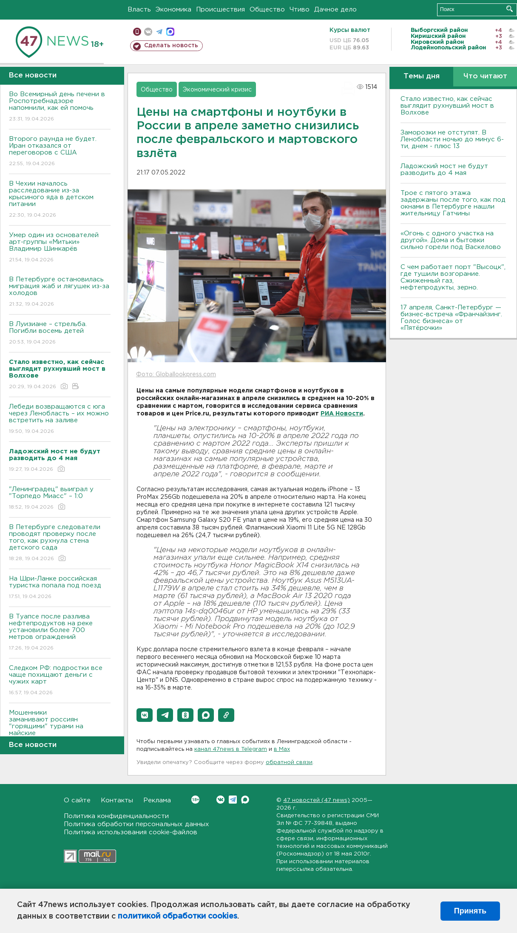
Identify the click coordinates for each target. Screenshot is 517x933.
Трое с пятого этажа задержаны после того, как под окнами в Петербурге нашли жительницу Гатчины (453, 203)
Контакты (117, 800)
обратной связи (289, 762)
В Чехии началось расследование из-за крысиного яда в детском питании (60, 200)
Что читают (485, 76)
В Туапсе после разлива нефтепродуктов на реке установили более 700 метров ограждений (60, 633)
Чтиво (300, 9)
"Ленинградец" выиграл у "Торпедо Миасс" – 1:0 (60, 499)
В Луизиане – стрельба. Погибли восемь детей (60, 333)
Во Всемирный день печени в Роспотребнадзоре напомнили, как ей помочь (60, 107)
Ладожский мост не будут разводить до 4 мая (444, 169)
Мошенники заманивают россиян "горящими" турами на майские (60, 729)
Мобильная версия (137, 32)
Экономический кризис (217, 89)
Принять (470, 911)
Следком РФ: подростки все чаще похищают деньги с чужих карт (60, 680)
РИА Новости (342, 413)
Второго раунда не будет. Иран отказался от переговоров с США (60, 151)
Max (245, 800)
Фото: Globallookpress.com (176, 374)
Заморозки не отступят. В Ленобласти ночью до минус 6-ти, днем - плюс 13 (452, 139)
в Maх (282, 749)
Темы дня (421, 76)
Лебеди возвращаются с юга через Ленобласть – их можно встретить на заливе (60, 419)
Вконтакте (195, 800)
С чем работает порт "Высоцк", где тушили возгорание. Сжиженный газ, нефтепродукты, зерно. (453, 277)
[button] (144, 715)
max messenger (170, 32)
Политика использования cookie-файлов (130, 832)
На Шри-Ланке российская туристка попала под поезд (60, 588)
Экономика (173, 9)
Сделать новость (171, 45)
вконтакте (148, 32)
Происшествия (220, 9)
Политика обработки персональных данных (136, 824)
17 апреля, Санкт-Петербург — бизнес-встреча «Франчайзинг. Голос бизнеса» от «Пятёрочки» (451, 318)
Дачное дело (335, 9)
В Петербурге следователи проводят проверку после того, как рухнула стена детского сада (60, 543)
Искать (509, 9)
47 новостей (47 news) (316, 800)
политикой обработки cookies (177, 916)
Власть (139, 9)
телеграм (159, 32)
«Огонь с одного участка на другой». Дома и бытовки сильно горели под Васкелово (451, 240)
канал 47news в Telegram (230, 749)
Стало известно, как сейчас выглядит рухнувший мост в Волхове (447, 105)
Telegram (233, 800)
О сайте (77, 800)
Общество (267, 9)
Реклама (157, 800)
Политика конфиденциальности (116, 816)
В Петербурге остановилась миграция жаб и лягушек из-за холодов (60, 292)
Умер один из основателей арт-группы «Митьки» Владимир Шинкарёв (60, 247)
